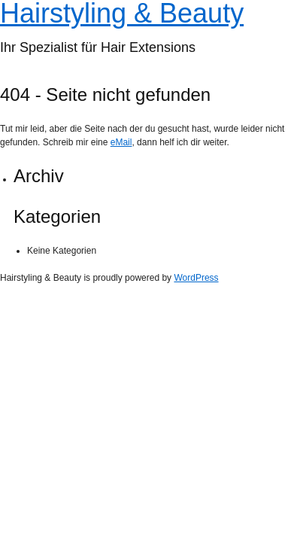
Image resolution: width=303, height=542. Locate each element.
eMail (121, 142)
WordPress (196, 278)
